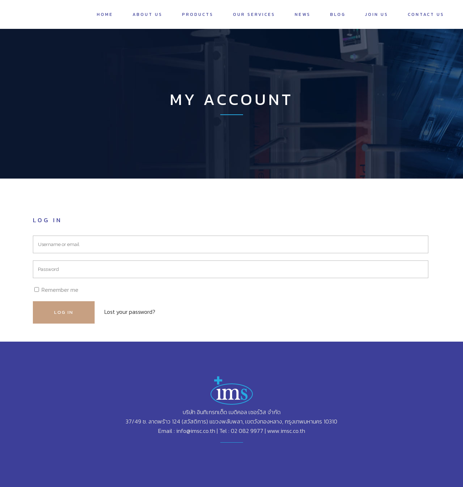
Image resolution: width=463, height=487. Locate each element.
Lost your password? (129, 311)
